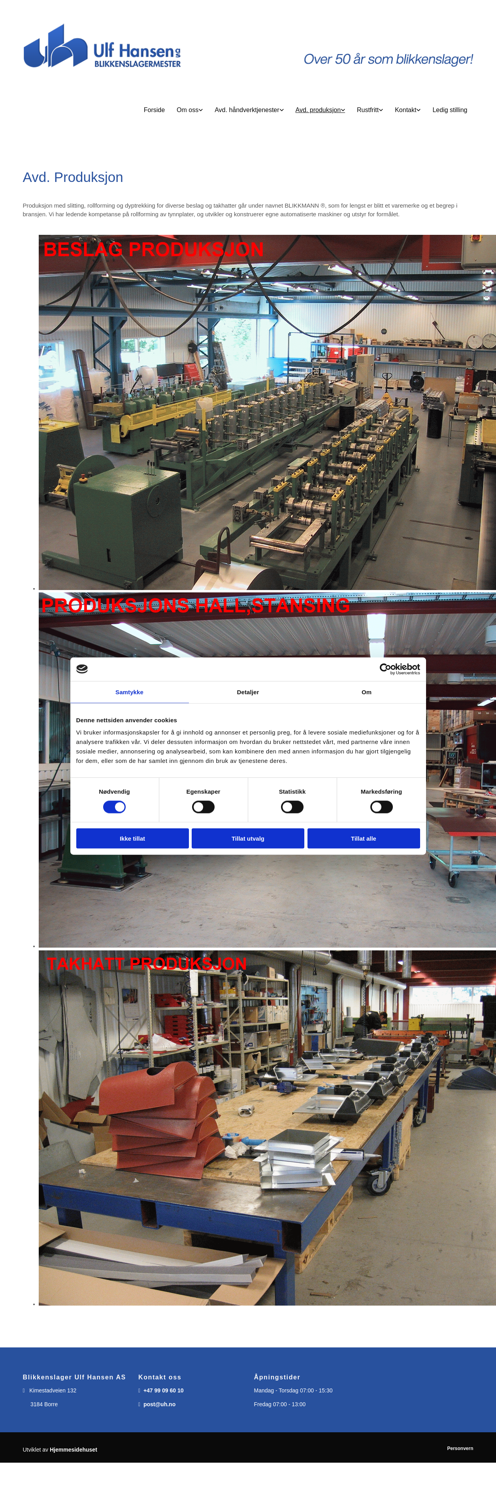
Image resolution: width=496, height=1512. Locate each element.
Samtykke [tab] (129, 691)
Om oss (187, 110)
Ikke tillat (132, 838)
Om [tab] (367, 691)
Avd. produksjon (318, 110)
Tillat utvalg (248, 838)
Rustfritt (368, 110)
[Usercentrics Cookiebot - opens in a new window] (385, 669)
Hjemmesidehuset (73, 1449)
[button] (248, 110)
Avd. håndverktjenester (247, 110)
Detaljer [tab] (248, 691)
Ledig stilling (449, 110)
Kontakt (405, 110)
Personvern (460, 1448)
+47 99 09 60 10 (163, 1390)
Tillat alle (363, 838)
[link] (190, 110)
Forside (154, 110)
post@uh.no (159, 1404)
